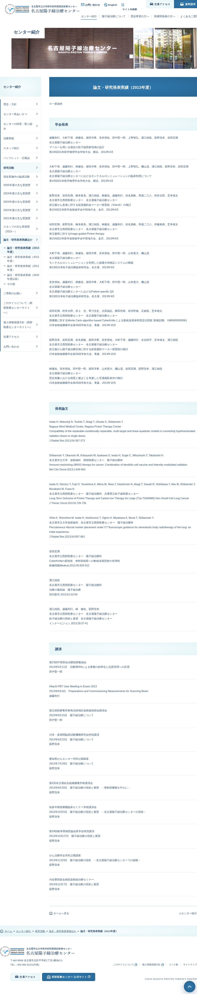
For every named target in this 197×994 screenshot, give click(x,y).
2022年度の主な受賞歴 (16, 210)
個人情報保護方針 (151, 964)
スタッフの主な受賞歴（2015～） (16, 229)
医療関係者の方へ (164, 12)
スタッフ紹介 (11, 148)
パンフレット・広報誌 (16, 158)
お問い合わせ (92, 4)
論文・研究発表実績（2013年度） (23, 250)
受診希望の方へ (140, 12)
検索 (132, 4)
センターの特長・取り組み (17, 126)
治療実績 (8, 138)
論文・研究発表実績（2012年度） (23, 259)
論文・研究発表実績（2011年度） (23, 268)
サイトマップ (190, 964)
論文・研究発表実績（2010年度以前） (23, 277)
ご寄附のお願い (12, 293)
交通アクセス (11, 336)
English (112, 4)
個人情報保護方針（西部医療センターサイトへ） (17, 324)
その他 (11, 284)
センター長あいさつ (15, 114)
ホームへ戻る (61, 913)
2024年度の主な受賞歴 (16, 193)
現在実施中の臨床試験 (16, 176)
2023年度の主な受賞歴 (16, 201)
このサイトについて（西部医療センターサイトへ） (17, 308)
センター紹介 (12, 86)
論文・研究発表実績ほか (17, 239)
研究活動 (8, 167)
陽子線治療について (114, 12)
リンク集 (173, 964)
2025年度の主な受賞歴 (16, 185)
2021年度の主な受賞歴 (16, 218)
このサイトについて (123, 964)
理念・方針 (10, 104)
